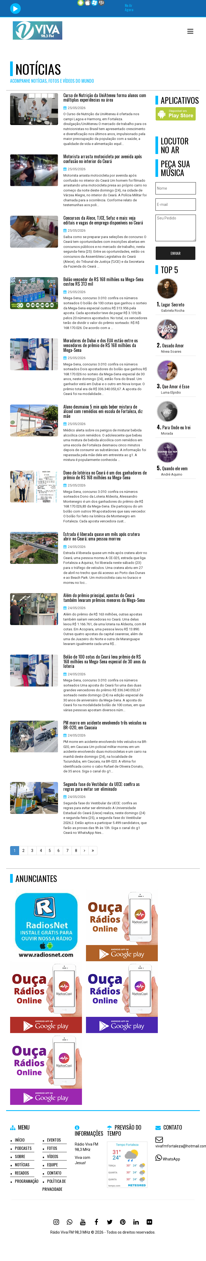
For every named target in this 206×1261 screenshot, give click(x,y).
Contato (54, 1173)
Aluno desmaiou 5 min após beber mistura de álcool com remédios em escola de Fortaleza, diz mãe (103, 412)
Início (19, 1140)
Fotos (52, 1148)
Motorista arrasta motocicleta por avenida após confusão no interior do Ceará (102, 159)
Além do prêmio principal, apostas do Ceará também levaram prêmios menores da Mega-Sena (104, 597)
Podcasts (23, 1148)
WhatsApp (171, 1159)
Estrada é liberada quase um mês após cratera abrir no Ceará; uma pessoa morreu (101, 536)
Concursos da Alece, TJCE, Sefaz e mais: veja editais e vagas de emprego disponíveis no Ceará (103, 220)
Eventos (54, 1140)
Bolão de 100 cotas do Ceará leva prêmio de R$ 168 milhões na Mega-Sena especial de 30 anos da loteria (104, 662)
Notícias (22, 1164)
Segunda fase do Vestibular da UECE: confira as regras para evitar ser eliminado (101, 786)
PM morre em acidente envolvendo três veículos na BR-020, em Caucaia (104, 725)
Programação (26, 1181)
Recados (22, 1173)
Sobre (20, 1156)
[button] (190, 31)
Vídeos (52, 1156)
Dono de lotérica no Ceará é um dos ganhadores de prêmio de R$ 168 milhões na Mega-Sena (105, 475)
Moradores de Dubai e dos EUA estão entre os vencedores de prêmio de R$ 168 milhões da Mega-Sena (100, 345)
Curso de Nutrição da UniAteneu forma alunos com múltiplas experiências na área (104, 97)
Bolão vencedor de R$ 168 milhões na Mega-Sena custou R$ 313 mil (103, 281)
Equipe (52, 1164)
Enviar (175, 253)
